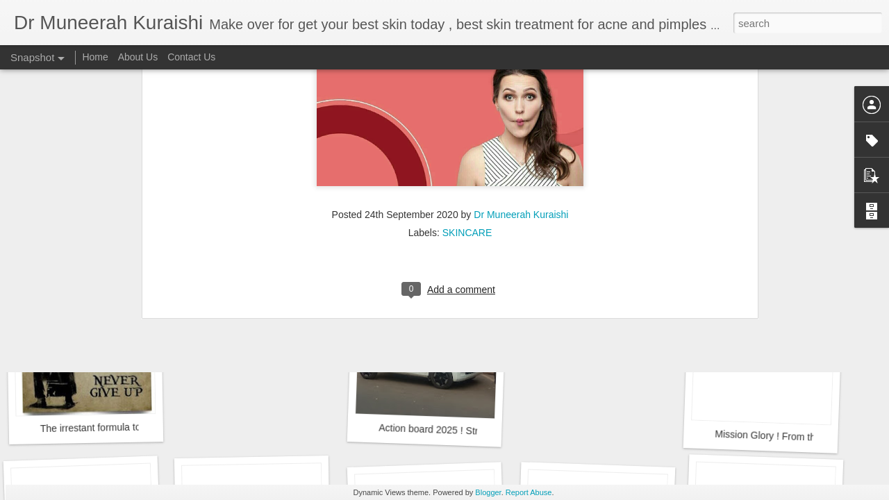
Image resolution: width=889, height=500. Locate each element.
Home (95, 56)
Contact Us (191, 56)
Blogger (488, 492)
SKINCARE (467, 116)
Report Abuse (529, 492)
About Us (138, 56)
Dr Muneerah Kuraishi (521, 98)
